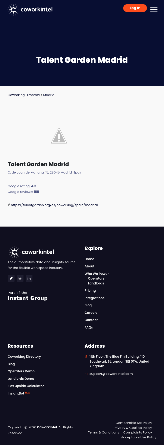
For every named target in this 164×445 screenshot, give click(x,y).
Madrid (48, 95)
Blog (88, 305)
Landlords (96, 283)
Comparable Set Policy (134, 423)
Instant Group (43, 296)
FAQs (89, 327)
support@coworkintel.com (111, 374)
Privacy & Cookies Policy (133, 427)
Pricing (90, 290)
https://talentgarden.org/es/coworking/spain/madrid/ (54, 205)
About (89, 266)
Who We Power (97, 273)
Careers (91, 312)
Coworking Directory (24, 95)
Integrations (94, 298)
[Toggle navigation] (154, 9)
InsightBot (19, 393)
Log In (135, 7)
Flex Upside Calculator (26, 386)
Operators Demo (21, 371)
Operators (96, 278)
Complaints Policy (137, 432)
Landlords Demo (21, 378)
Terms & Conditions (103, 432)
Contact (91, 320)
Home (89, 259)
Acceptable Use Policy (138, 437)
